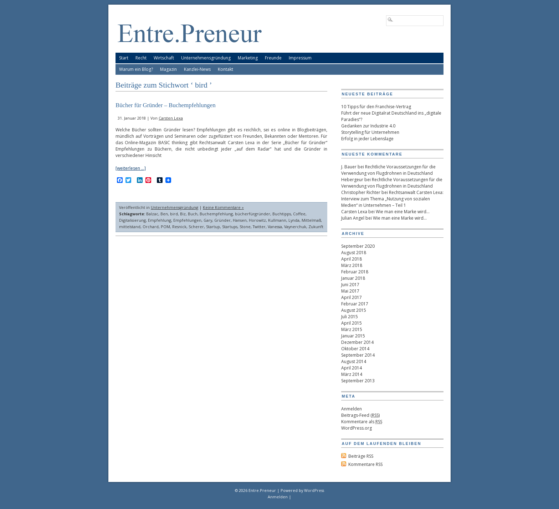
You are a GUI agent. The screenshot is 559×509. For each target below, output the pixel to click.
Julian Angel (352, 218)
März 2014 (351, 374)
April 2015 (351, 323)
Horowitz (257, 220)
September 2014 (358, 355)
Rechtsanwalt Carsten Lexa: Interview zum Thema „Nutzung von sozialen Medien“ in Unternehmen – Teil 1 (392, 198)
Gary (208, 220)
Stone (245, 226)
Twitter (259, 226)
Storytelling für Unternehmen (370, 132)
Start (123, 58)
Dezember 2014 (357, 342)
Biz (183, 213)
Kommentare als (361, 422)
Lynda (293, 220)
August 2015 (353, 310)
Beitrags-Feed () (360, 415)
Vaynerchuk (295, 226)
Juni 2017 (350, 285)
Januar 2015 (353, 336)
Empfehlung (159, 220)
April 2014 (351, 368)
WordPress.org (356, 428)
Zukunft (315, 226)
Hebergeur (352, 180)
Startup (213, 226)
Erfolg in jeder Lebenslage (367, 139)
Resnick (179, 226)
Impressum (300, 58)
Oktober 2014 (355, 349)
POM (165, 226)
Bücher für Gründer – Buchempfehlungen (166, 105)
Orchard (151, 226)
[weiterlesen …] (131, 168)
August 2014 (353, 361)
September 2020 (358, 246)
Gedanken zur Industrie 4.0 (368, 126)
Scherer (196, 226)
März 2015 (351, 329)
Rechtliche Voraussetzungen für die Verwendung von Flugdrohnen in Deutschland (388, 170)
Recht (141, 58)
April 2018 (351, 259)
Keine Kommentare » (223, 207)
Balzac (152, 213)
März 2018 (351, 265)
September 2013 (358, 381)
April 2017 (351, 297)
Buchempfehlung (216, 213)
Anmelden (351, 409)
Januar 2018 (353, 278)
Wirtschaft (164, 58)
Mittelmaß (311, 220)
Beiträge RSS (360, 456)
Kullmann (277, 220)
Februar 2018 (354, 272)
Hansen (240, 220)
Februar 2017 (354, 304)
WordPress (314, 490)
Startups (229, 226)
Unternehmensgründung (206, 58)
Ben (164, 213)
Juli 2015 (349, 317)
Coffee (299, 213)
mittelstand (129, 226)
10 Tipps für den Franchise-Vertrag (376, 107)
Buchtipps (281, 213)
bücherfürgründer (252, 213)
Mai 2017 (350, 291)
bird (174, 213)
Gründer (222, 220)
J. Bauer (349, 167)
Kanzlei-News (197, 69)
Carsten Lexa (171, 118)
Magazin (168, 69)
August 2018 (353, 253)
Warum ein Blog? (136, 69)
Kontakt (225, 69)
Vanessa (275, 226)
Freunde (273, 58)
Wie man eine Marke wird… (403, 212)
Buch (193, 213)
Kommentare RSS (365, 464)
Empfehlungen (187, 220)
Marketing (248, 58)
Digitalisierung (132, 220)
